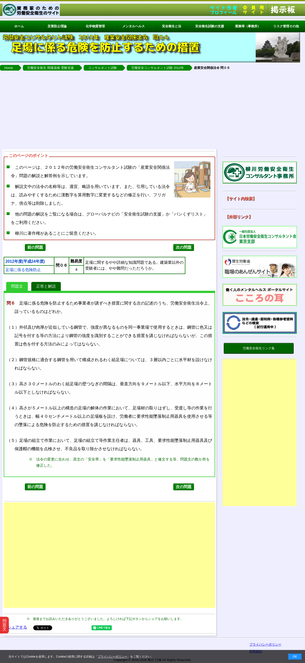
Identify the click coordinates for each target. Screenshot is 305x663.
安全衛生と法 (171, 26)
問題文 (17, 286)
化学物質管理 (95, 26)
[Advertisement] (152, 110)
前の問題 (35, 247)
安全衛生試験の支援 (209, 26)
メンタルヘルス (133, 26)
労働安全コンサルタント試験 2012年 (157, 68)
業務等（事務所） (248, 26)
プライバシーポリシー (112, 656)
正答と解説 (46, 286)
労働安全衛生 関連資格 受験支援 (50, 68)
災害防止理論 (57, 26)
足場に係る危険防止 (23, 270)
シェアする (17, 627)
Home (8, 68)
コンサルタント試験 (102, 68)
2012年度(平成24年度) (25, 261)
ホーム (19, 26)
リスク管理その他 (286, 26)
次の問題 (184, 247)
